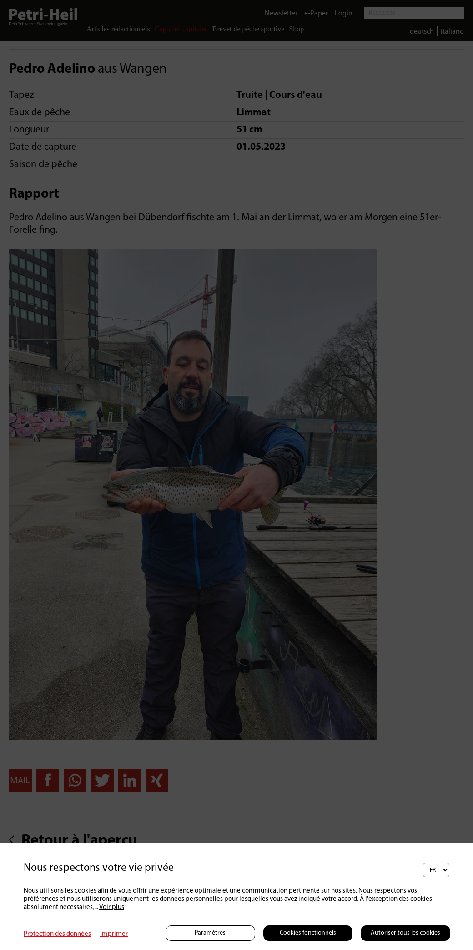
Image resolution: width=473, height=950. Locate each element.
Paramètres (210, 933)
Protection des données (57, 934)
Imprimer (114, 934)
